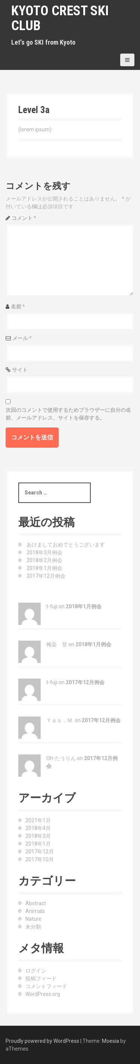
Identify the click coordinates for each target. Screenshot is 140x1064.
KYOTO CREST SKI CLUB (60, 18)
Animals (35, 911)
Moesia (110, 1041)
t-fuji (51, 606)
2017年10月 (39, 859)
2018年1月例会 (44, 568)
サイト (20, 370)
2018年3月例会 (44, 552)
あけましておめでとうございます (66, 545)
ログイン (35, 971)
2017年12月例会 (46, 576)
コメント (24, 218)
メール (22, 338)
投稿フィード (41, 978)
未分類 (33, 927)
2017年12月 (39, 852)
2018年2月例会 (44, 560)
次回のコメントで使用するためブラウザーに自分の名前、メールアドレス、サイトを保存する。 (68, 414)
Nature (33, 919)
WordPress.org (42, 994)
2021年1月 (38, 820)
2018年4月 (38, 828)
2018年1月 (38, 844)
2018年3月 (38, 836)
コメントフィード (46, 986)
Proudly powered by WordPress (42, 1041)
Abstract (35, 903)
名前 (18, 307)
